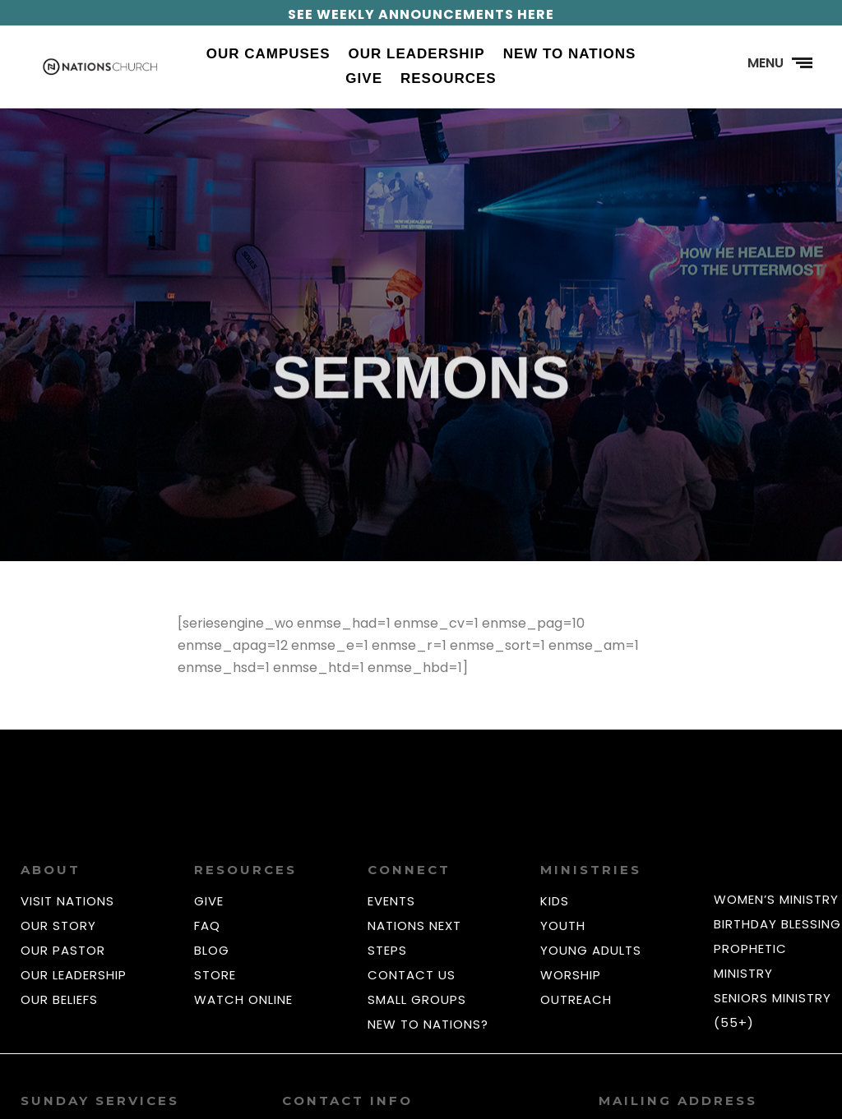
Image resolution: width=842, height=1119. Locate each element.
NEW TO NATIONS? (428, 1024)
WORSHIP (570, 974)
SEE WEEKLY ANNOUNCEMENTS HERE (421, 14)
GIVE (209, 900)
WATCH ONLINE (243, 999)
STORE (215, 974)
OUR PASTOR (63, 950)
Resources (448, 79)
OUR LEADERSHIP (74, 974)
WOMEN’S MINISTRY (776, 899)
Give (363, 79)
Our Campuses (268, 55)
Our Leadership (417, 55)
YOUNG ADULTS (590, 950)
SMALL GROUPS (417, 999)
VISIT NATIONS (67, 900)
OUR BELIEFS (59, 999)
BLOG (211, 950)
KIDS (554, 900)
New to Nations (569, 55)
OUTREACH (576, 999)
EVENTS (391, 900)
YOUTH (562, 925)
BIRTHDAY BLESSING (777, 923)
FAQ (207, 925)
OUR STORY (58, 925)
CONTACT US (412, 974)
